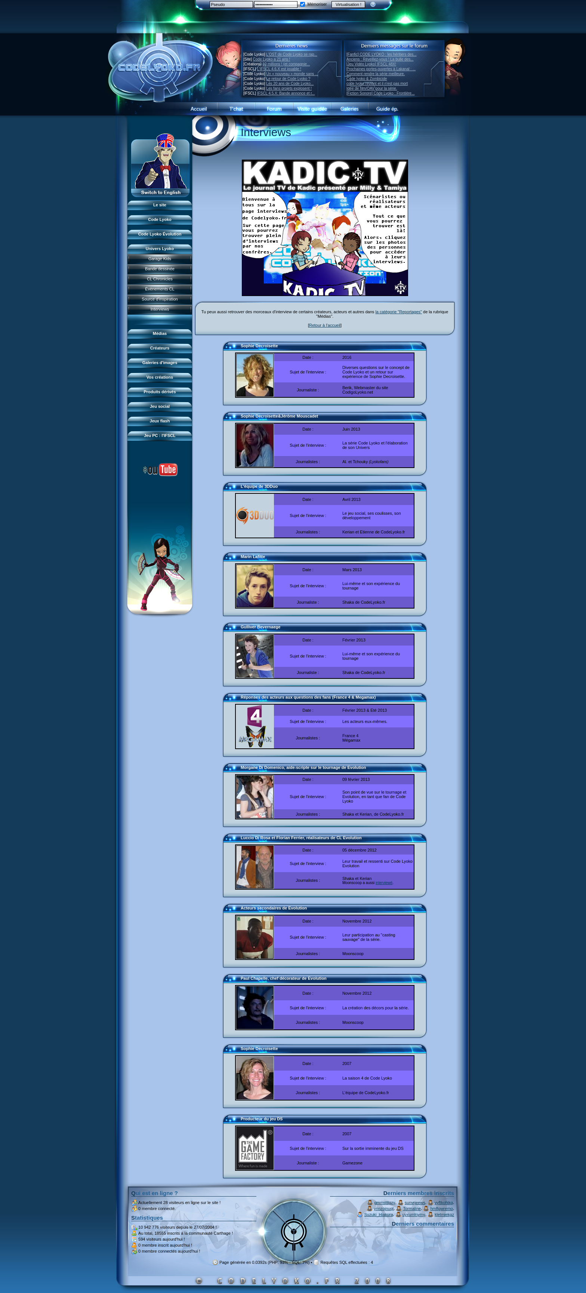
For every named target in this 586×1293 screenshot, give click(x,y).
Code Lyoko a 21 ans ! (271, 59)
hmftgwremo (441, 1208)
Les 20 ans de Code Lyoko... (290, 83)
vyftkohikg (444, 1202)
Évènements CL (159, 289)
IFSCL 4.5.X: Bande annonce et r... (286, 93)
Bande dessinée (160, 269)
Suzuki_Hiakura (378, 1214)
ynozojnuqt (384, 1208)
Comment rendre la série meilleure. (375, 74)
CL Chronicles (160, 279)
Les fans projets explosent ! (289, 88)
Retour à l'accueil (324, 325)
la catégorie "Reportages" (398, 312)
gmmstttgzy (384, 1202)
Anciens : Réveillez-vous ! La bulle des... (380, 59)
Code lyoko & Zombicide (366, 79)
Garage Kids (159, 258)
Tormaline (412, 1208)
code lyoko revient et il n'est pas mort (377, 83)
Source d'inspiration (160, 299)
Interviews (160, 309)
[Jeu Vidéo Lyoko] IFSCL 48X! (371, 64)
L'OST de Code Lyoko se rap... (291, 54)
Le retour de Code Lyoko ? (288, 79)
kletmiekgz (444, 1214)
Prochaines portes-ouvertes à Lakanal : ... (381, 69)
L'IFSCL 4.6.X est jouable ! (279, 69)
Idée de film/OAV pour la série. (371, 88)
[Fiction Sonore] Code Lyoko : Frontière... (380, 93)
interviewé (384, 883)
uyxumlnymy (414, 1214)
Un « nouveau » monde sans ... (292, 74)
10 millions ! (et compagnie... (286, 64)
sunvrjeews (415, 1202)
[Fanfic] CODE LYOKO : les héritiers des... (381, 54)
